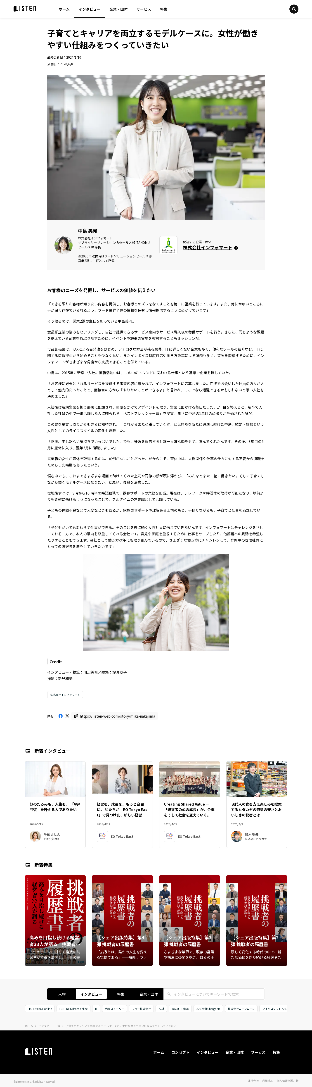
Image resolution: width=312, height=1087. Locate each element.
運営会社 (253, 1080)
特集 (163, 9)
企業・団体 (118, 9)
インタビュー (89, 9)
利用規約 (267, 1080)
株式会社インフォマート (65, 695)
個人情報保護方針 (287, 1080)
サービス (144, 9)
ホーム (64, 9)
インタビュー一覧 (49, 1026)
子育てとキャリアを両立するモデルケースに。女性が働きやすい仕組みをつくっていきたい (121, 1026)
